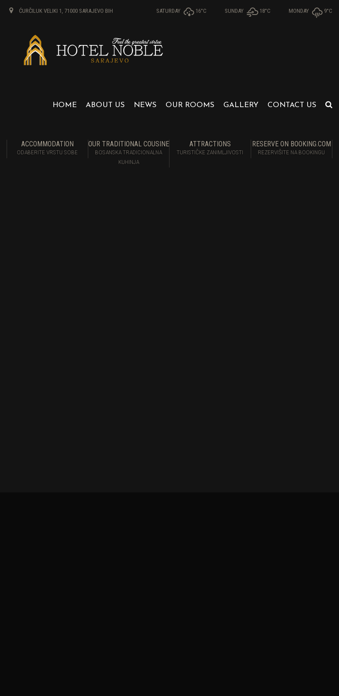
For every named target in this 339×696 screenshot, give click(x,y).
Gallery (241, 105)
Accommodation (47, 148)
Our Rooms (190, 105)
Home (65, 105)
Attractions (210, 148)
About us (105, 105)
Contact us (291, 105)
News (145, 105)
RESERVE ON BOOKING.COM (291, 148)
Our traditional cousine (129, 153)
